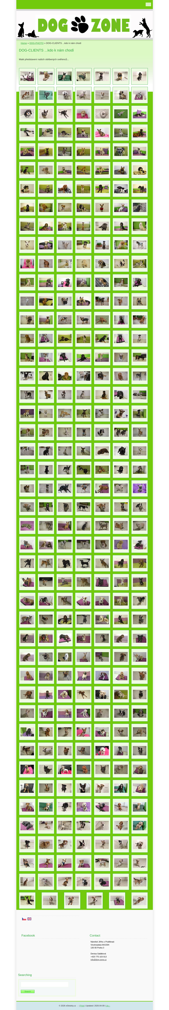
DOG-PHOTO (36, 43)
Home (24, 43)
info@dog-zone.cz (99, 959)
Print (82, 1006)
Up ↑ (108, 1006)
